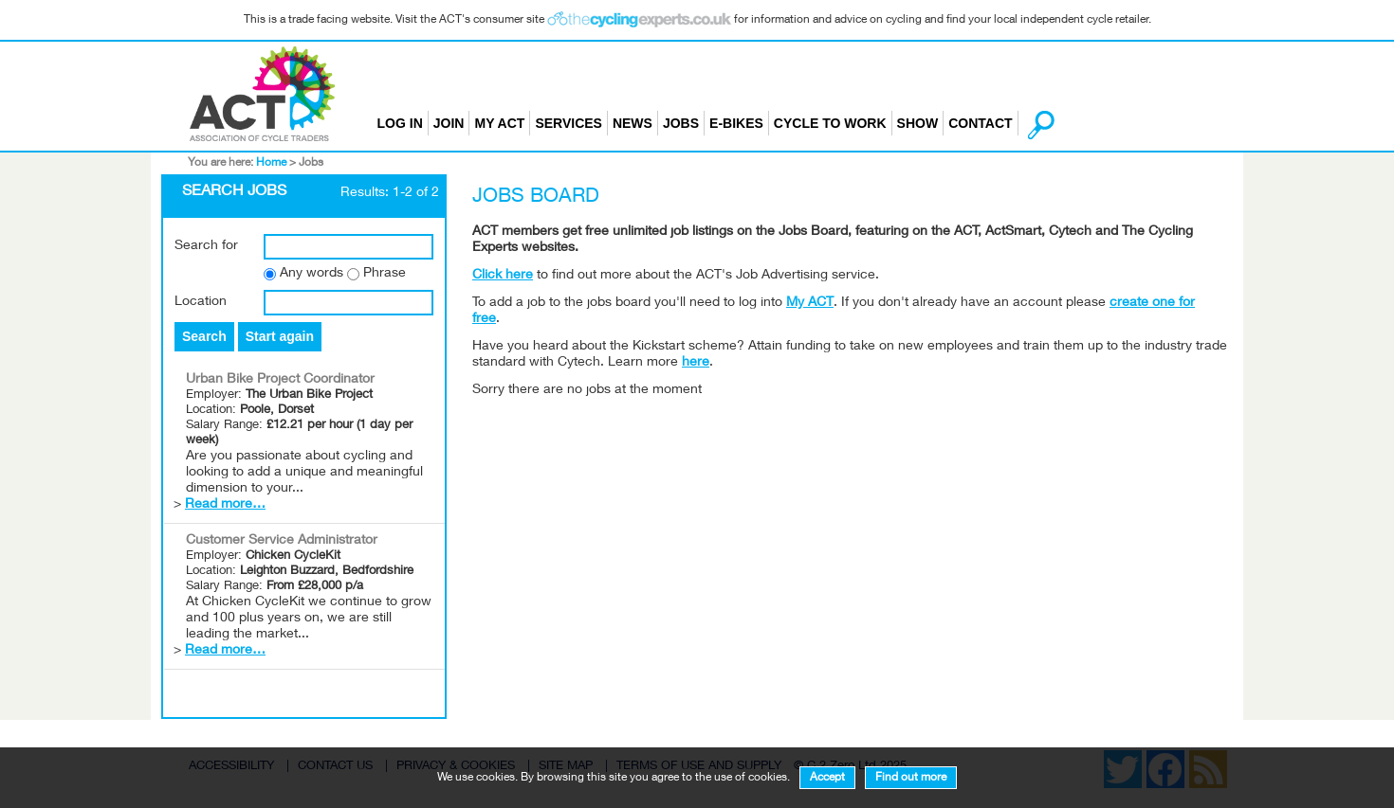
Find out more (910, 777)
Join (449, 123)
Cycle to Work (830, 123)
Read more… (225, 505)
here (695, 362)
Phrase (384, 273)
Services (568, 123)
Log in (400, 123)
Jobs (681, 123)
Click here (502, 275)
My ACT (499, 123)
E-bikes (736, 123)
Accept (827, 777)
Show (918, 123)
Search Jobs (234, 192)
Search (204, 336)
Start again (280, 336)
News (632, 123)
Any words (311, 273)
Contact (980, 123)
